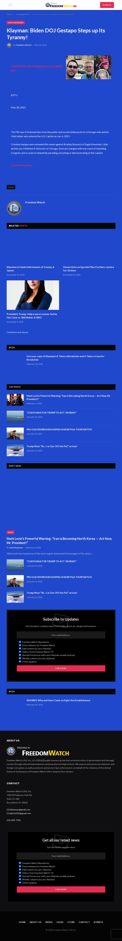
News (10, 532)
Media (49, 922)
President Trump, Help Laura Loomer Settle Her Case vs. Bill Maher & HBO (32, 315)
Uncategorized (15, 22)
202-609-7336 (14, 820)
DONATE (107, 5)
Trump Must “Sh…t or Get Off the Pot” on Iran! (52, 446)
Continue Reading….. (22, 165)
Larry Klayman (16, 547)
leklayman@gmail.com (19, 809)
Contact (84, 922)
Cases (60, 922)
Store (71, 922)
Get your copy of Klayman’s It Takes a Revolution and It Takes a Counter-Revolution (66, 358)
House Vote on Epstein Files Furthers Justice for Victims (88, 268)
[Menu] (10, 5)
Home (22, 922)
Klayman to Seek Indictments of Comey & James (30, 268)
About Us (35, 922)
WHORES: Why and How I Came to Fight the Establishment (58, 700)
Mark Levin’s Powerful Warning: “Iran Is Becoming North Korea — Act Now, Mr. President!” (68, 397)
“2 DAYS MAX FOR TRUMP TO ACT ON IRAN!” (51, 412)
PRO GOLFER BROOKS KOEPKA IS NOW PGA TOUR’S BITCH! (59, 429)
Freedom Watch (24, 45)
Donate (98, 922)
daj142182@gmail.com (20, 813)
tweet (11, 187)
